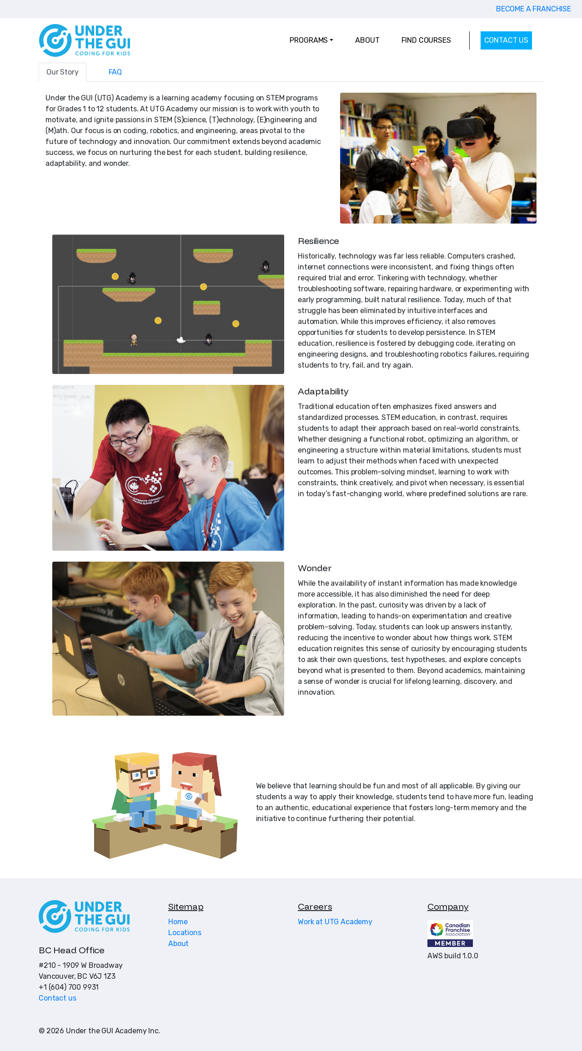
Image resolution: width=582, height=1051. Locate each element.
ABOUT (367, 40)
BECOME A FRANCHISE (533, 9)
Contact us (57, 998)
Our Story (62, 72)
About (178, 943)
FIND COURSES (426, 40)
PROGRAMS (309, 40)
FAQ (115, 72)
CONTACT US (506, 40)
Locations (184, 932)
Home (177, 921)
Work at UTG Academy (335, 921)
